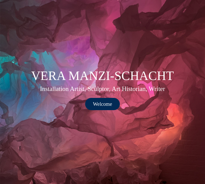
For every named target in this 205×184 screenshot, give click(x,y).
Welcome (102, 104)
